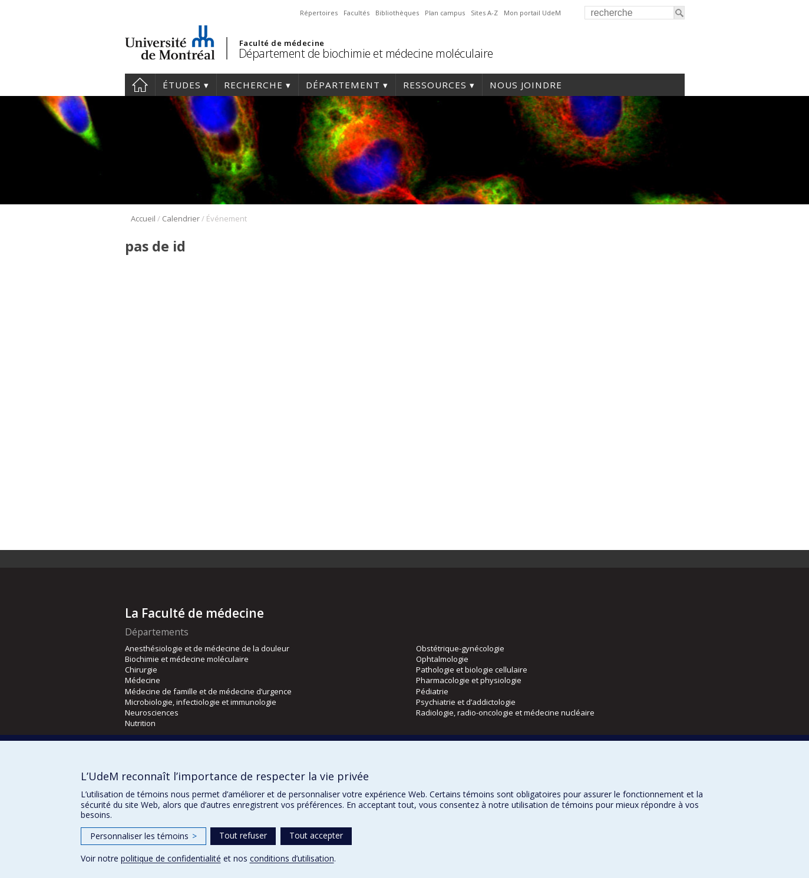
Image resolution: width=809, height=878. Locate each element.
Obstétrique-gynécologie (460, 648)
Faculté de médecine (282, 43)
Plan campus (445, 12)
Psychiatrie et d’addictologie (466, 702)
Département (343, 85)
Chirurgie (141, 669)
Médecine (142, 680)
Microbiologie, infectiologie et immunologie (200, 702)
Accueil (140, 85)
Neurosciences (152, 712)
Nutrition (140, 723)
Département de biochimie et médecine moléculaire (366, 53)
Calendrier (181, 218)
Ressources (435, 85)
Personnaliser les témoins (143, 835)
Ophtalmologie (442, 659)
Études (182, 85)
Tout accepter (316, 835)
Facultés (356, 12)
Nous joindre (526, 85)
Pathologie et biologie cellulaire (471, 669)
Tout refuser (243, 835)
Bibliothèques (397, 12)
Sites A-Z (484, 12)
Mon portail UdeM (532, 12)
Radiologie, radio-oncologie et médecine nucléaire (505, 712)
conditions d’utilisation (292, 858)
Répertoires (319, 12)
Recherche (253, 85)
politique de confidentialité (171, 858)
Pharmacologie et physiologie (468, 680)
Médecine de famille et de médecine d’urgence (208, 691)
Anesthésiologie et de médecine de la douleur (207, 648)
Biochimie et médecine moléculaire (187, 659)
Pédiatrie (432, 691)
